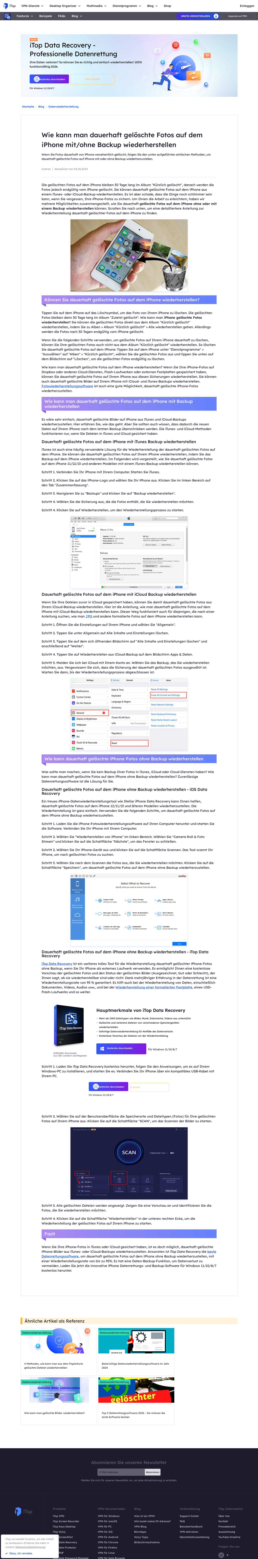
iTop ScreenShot (63, 1493)
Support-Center (189, 1472)
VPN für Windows (109, 1472)
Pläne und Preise (63, 1524)
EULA (236, 1555)
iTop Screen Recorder (66, 1477)
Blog (75, 16)
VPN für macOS (107, 1477)
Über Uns (224, 1472)
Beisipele (45, 16)
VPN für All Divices (109, 1519)
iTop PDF (58, 1509)
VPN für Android (108, 1493)
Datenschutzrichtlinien (215, 1555)
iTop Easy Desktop (64, 1482)
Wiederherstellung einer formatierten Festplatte (154, 987)
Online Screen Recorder (67, 1519)
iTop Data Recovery (57, 964)
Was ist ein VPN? (144, 1472)
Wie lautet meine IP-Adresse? (152, 1477)
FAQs (61, 16)
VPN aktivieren (189, 1488)
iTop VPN (58, 1472)
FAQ (182, 1477)
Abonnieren (152, 1428)
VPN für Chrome (108, 1498)
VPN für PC (105, 1482)
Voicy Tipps (141, 1493)
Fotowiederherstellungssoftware (67, 386)
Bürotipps (140, 1488)
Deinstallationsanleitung (194, 1493)
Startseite (28, 106)
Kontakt (223, 1477)
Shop (167, 6)
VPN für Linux (106, 1509)
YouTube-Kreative (229, 1493)
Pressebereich (227, 1482)
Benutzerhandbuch (191, 1482)
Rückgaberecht (190, 1555)
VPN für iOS (105, 1488)
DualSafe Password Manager (71, 1514)
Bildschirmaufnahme (147, 1498)
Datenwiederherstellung (63, 106)
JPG (89, 616)
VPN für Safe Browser (111, 1514)
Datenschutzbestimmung (30, 1547)
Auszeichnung (226, 1488)
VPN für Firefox (107, 1503)
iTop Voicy (59, 1488)
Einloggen (247, 6)
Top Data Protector (64, 1503)
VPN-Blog (140, 1482)
